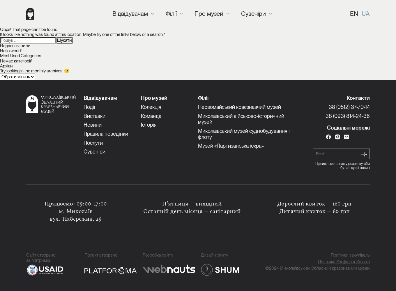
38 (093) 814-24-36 (348, 116)
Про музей (209, 13)
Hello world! (11, 50)
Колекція (151, 107)
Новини (93, 125)
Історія (149, 125)
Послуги (93, 143)
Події (89, 107)
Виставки (94, 116)
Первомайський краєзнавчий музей (239, 107)
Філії (171, 13)
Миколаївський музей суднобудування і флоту (244, 134)
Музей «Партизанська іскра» (231, 146)
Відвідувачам (130, 13)
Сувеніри (253, 13)
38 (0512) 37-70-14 (349, 107)
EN (354, 13)
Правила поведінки (106, 134)
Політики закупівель (350, 255)
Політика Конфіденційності (344, 261)
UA (366, 13)
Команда (151, 116)
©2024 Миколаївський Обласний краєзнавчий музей (317, 268)
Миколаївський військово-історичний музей (241, 119)
